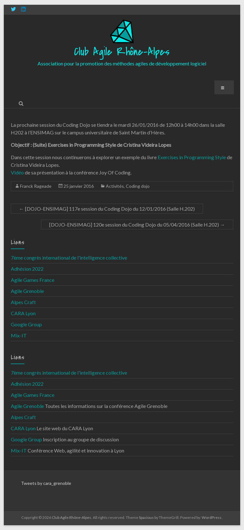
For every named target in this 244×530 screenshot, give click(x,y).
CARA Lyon (23, 313)
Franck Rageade (35, 186)
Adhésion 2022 (27, 269)
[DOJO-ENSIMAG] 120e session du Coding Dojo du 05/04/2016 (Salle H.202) (137, 224)
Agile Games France (32, 280)
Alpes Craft (23, 302)
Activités (115, 186)
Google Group (26, 324)
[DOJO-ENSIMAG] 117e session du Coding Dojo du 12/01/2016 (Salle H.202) (107, 209)
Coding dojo (138, 186)
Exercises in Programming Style (192, 157)
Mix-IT (19, 335)
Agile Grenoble (27, 291)
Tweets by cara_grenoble (46, 483)
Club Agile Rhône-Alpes (122, 52)
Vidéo (17, 172)
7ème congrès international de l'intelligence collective (69, 258)
